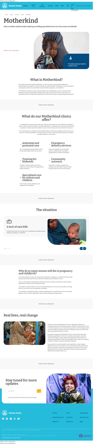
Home (6, 14)
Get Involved (84, 413)
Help (81, 421)
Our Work (17, 14)
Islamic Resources (58, 417)
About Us (55, 421)
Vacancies (69, 417)
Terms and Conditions (16, 437)
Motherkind (28, 14)
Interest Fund (84, 417)
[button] (25, 6)
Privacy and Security (6, 437)
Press (68, 413)
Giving (11, 14)
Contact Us (69, 421)
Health (22, 14)
